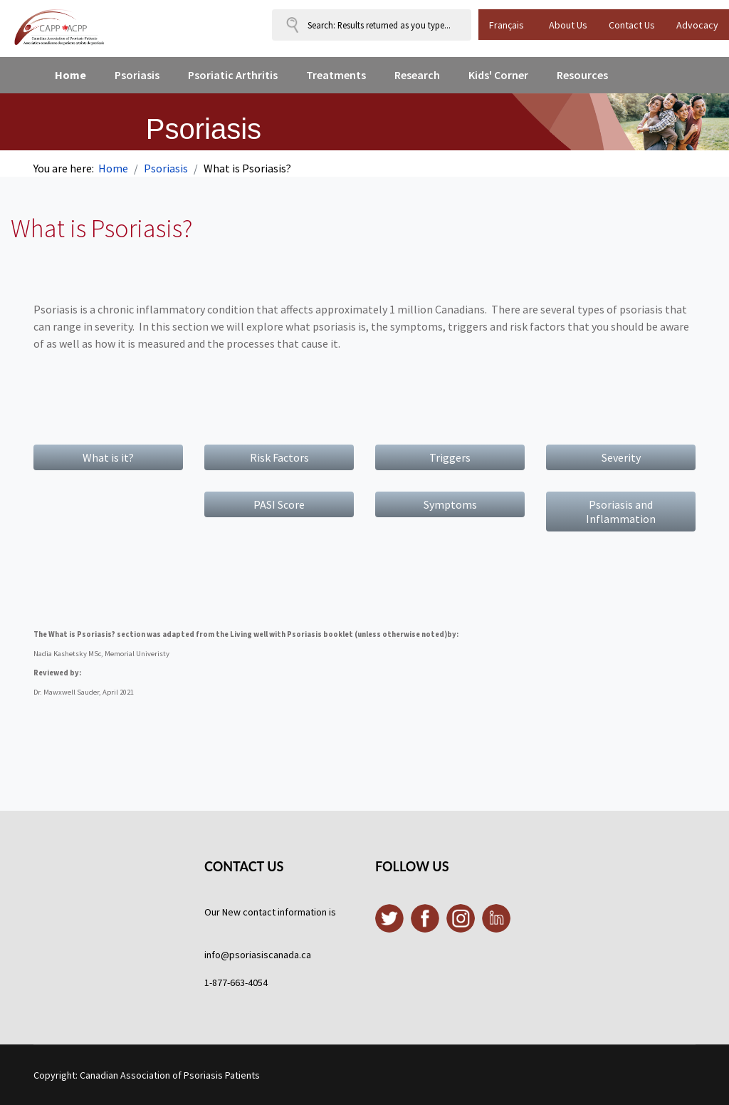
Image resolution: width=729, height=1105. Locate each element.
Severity (621, 457)
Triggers (450, 457)
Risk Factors (279, 457)
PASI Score (279, 504)
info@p (219, 954)
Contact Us (632, 25)
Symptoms (450, 504)
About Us (568, 25)
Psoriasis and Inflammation (621, 511)
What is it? (108, 457)
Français (506, 25)
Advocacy (697, 25)
